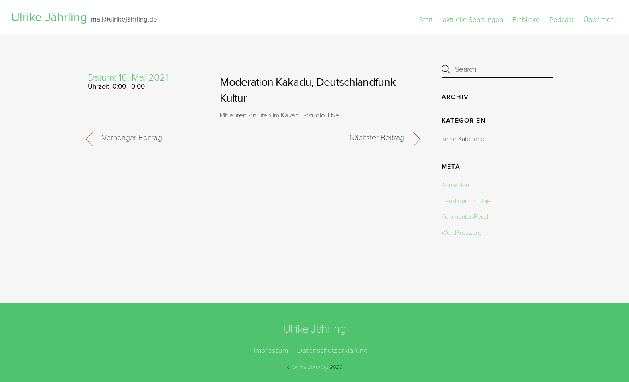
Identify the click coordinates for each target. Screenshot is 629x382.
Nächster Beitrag (376, 138)
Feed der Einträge (466, 201)
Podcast (562, 20)
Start (426, 20)
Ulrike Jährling (310, 367)
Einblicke (526, 20)
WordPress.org (461, 233)
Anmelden (455, 185)
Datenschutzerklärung (332, 350)
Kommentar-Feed (465, 217)
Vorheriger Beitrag (132, 138)
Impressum (271, 350)
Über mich (599, 20)
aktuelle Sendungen (473, 20)
